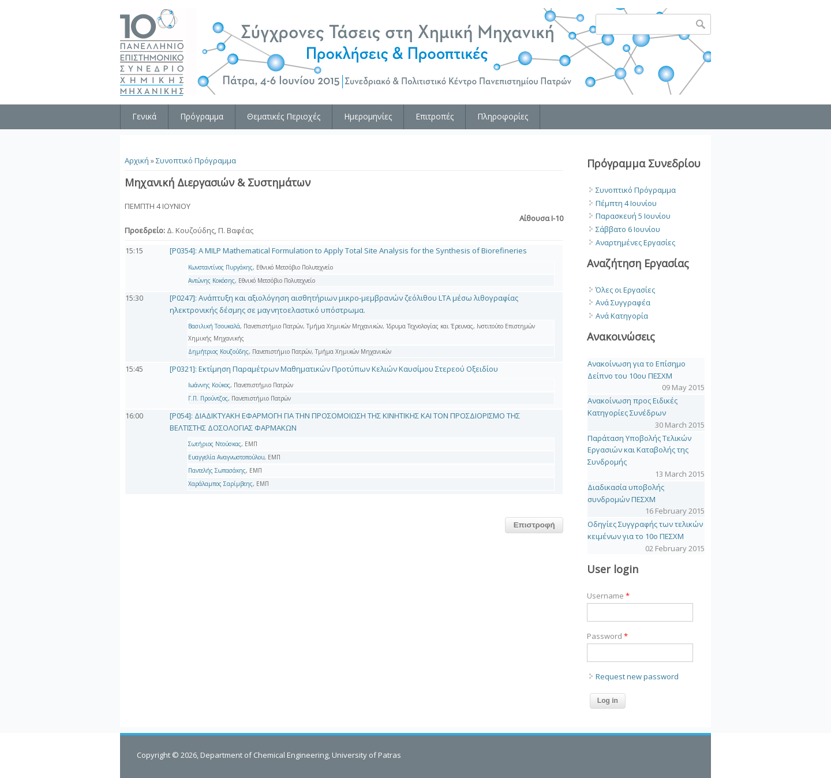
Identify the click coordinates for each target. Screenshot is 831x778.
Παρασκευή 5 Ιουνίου (633, 216)
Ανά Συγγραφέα (623, 302)
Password (607, 636)
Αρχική (137, 160)
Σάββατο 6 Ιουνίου (628, 229)
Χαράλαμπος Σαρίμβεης (220, 484)
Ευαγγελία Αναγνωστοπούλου (226, 457)
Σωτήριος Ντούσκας (214, 444)
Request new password (637, 676)
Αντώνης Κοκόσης (211, 280)
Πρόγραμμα (201, 116)
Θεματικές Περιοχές (283, 116)
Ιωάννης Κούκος (209, 385)
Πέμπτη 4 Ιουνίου (626, 203)
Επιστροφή (534, 525)
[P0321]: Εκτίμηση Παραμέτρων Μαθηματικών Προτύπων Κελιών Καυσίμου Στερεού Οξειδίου (334, 369)
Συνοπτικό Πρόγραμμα (196, 160)
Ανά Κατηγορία (622, 316)
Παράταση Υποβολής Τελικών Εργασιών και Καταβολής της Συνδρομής (639, 450)
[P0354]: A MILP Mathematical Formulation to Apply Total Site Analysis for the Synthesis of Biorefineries (348, 250)
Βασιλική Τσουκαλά (214, 326)
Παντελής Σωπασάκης (217, 470)
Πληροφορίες (502, 116)
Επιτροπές (434, 116)
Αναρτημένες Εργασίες (635, 242)
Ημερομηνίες (368, 116)
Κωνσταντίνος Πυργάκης (220, 267)
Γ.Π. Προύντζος (208, 398)
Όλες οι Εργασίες (625, 290)
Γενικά (144, 116)
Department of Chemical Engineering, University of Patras (300, 755)
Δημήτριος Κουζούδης (218, 351)
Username (608, 595)
